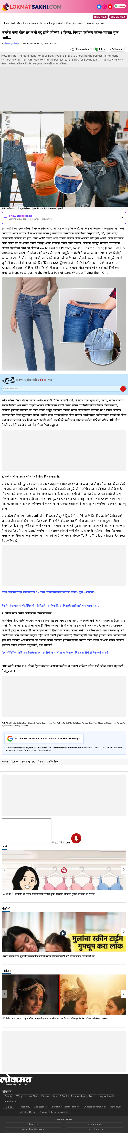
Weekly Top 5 (118, 16)
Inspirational (106, 1096)
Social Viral (11, 1101)
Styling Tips (28, 761)
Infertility (55, 1106)
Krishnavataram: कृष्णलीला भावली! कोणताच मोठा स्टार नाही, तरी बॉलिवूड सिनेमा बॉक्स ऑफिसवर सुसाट (55, 1018)
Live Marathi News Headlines (66, 747)
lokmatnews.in (95, 1124)
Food (91, 1096)
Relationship (78, 1096)
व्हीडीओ (6, 908)
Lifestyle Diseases (59, 1111)
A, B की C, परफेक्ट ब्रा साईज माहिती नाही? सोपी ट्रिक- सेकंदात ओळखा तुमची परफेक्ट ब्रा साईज (49, 894)
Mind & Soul (60, 1096)
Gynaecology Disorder (95, 1106)
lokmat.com (33, 1124)
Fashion (22, 23)
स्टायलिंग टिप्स (52, 761)
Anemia (43, 1111)
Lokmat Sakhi (9, 23)
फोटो (4, 846)
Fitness (45, 1096)
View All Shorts (66, 842)
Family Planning (72, 1106)
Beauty (8, 1096)
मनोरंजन (6, 971)
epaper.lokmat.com (94, 1129)
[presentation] (4, 870)
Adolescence (40, 1106)
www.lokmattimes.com (33, 1129)
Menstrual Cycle (27, 1111)
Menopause (115, 1106)
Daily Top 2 (100, 16)
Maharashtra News (38, 747)
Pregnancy (25, 1106)
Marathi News (21, 747)
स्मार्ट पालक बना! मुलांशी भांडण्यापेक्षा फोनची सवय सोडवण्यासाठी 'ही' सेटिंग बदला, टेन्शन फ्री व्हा (49, 956)
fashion (15, 761)
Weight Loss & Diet (26, 1096)
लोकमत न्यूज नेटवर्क (11, 43)
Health (8, 1106)
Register (123, 389)
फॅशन (40, 761)
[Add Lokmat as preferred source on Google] (84, 49)
